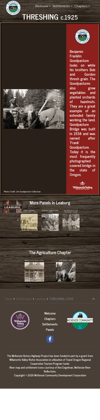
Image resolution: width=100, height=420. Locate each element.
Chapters (50, 349)
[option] (29, 251)
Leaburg (40, 330)
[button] (18, 251)
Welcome (50, 344)
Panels (50, 360)
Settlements (24, 330)
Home (8, 330)
